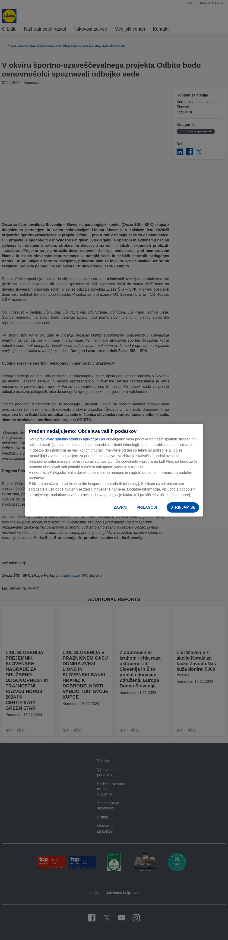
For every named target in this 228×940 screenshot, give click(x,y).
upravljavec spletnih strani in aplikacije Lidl (70, 439)
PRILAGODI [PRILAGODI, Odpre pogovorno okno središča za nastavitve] (147, 507)
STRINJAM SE (182, 507)
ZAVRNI (120, 507)
